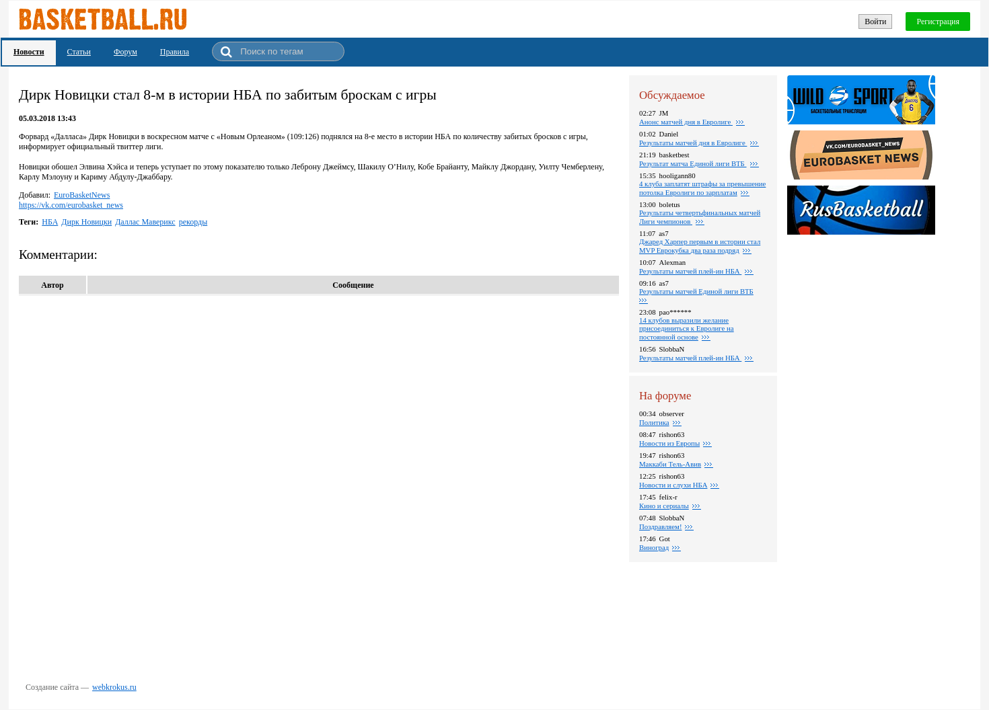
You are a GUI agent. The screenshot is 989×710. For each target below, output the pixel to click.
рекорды (193, 222)
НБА (50, 222)
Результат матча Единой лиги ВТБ (693, 163)
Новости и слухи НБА (673, 485)
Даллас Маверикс (145, 222)
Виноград (654, 547)
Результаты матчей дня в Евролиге (693, 143)
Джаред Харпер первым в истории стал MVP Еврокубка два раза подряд (699, 245)
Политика (654, 422)
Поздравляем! (660, 526)
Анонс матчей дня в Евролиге (686, 122)
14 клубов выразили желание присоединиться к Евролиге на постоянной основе (686, 328)
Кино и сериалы (664, 506)
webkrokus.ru (114, 687)
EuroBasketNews (82, 195)
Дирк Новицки (86, 222)
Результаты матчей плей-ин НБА (690, 271)
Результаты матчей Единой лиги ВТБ (696, 291)
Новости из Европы (669, 443)
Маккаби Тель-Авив (670, 464)
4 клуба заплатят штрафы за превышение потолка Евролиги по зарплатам (702, 188)
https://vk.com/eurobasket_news (71, 205)
